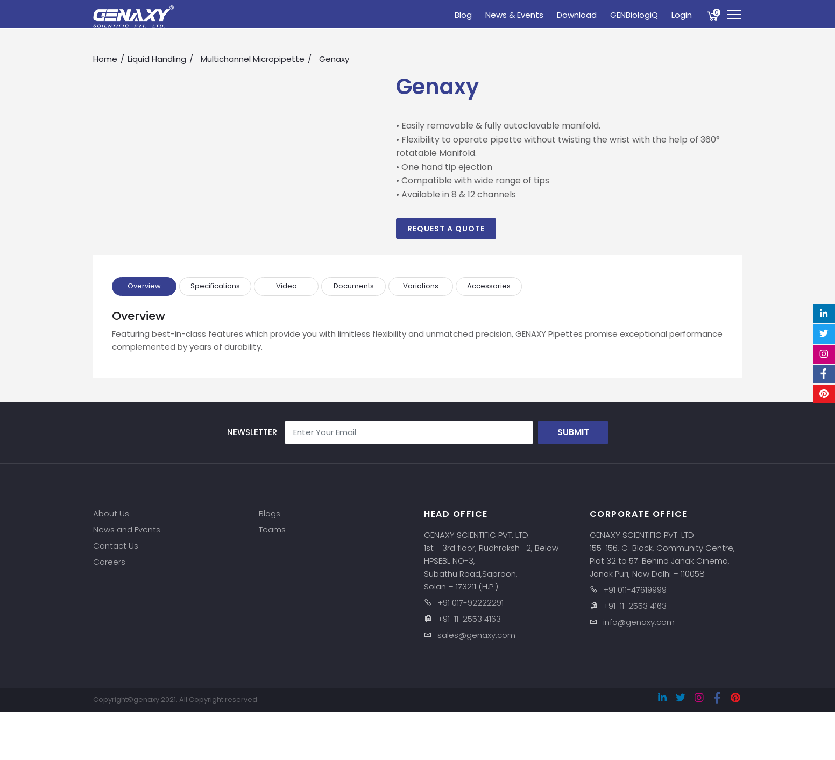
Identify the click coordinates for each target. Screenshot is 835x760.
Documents (354, 286)
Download (577, 14)
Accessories (489, 286)
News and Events (126, 529)
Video (286, 286)
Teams (272, 529)
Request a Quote (446, 228)
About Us (111, 513)
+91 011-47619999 (635, 589)
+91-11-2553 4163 (469, 618)
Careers (109, 561)
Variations (420, 286)
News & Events (514, 14)
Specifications (215, 286)
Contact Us (115, 545)
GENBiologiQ (634, 14)
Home (105, 59)
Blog (463, 14)
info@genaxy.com (639, 622)
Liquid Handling (157, 59)
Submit (573, 432)
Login (681, 14)
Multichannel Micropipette (253, 59)
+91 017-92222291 (470, 602)
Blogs (269, 513)
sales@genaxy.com (476, 635)
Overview (144, 286)
